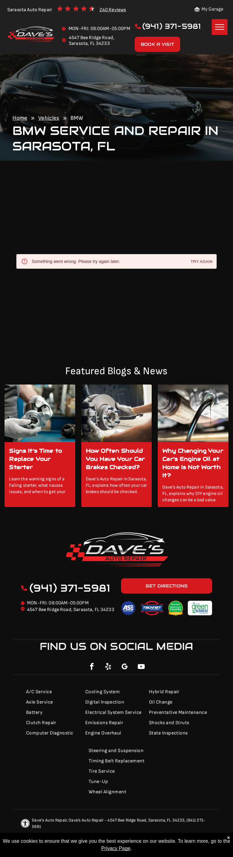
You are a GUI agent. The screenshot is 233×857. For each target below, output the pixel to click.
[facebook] (92, 667)
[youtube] (141, 667)
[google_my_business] (124, 667)
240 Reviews (113, 10)
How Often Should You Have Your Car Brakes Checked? (115, 459)
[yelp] (108, 667)
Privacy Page (115, 848)
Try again (201, 262)
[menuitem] (52, 692)
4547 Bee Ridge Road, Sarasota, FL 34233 (70, 610)
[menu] (220, 27)
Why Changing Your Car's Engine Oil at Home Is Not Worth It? (192, 463)
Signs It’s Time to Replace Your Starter (35, 459)
